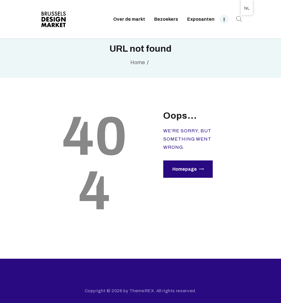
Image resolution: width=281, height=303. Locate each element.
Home (137, 62)
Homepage (184, 169)
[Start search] (238, 19)
